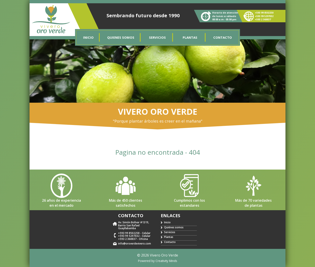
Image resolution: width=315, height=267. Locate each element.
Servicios (157, 37)
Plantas (190, 37)
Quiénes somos (174, 227)
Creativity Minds (166, 261)
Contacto (222, 37)
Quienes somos (120, 37)
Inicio (88, 37)
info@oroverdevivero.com (134, 243)
